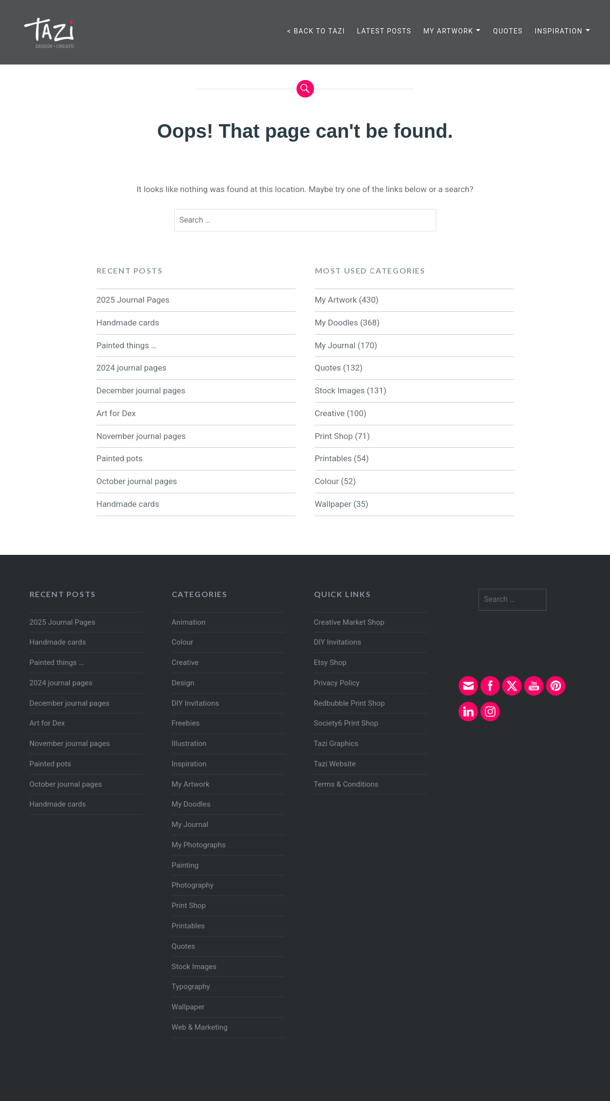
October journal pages (137, 481)
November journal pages (141, 436)
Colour (327, 481)
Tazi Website (335, 764)
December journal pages (141, 390)
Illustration (189, 743)
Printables (333, 458)
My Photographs (199, 845)
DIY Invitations (195, 703)
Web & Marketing (200, 1027)
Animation (189, 622)
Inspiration (559, 31)
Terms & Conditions (346, 784)
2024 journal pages (131, 367)
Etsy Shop (330, 662)
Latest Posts (384, 31)
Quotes (508, 31)
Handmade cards (128, 322)
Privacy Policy (337, 683)
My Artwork (448, 31)
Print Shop (334, 436)
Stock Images (340, 390)
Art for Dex (116, 413)
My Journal (335, 345)
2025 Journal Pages (133, 300)
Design (183, 683)
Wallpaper (333, 504)
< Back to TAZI (316, 31)
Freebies (186, 723)
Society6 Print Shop (346, 723)
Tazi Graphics (336, 743)
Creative (330, 413)
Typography (191, 986)
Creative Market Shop (349, 622)
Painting (185, 865)
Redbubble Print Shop (349, 703)
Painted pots (120, 458)
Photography (193, 885)
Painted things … (127, 345)
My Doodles (336, 322)
